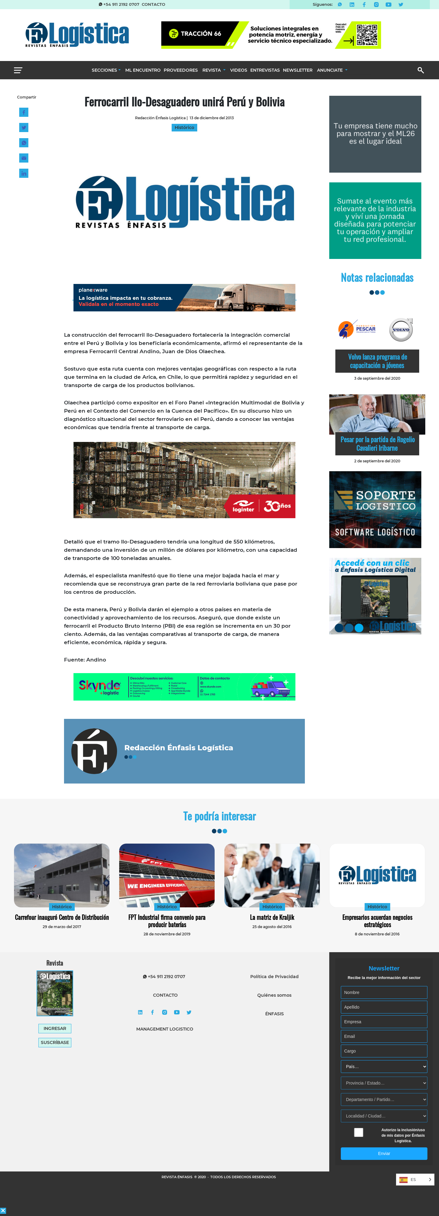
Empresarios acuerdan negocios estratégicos (377, 921)
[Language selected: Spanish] (415, 1180)
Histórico (62, 906)
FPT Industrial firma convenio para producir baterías (166, 921)
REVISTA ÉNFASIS (177, 1177)
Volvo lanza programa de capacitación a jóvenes (377, 361)
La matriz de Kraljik (272, 917)
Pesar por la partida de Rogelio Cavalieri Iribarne (378, 443)
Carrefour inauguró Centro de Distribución (62, 917)
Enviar (384, 1153)
